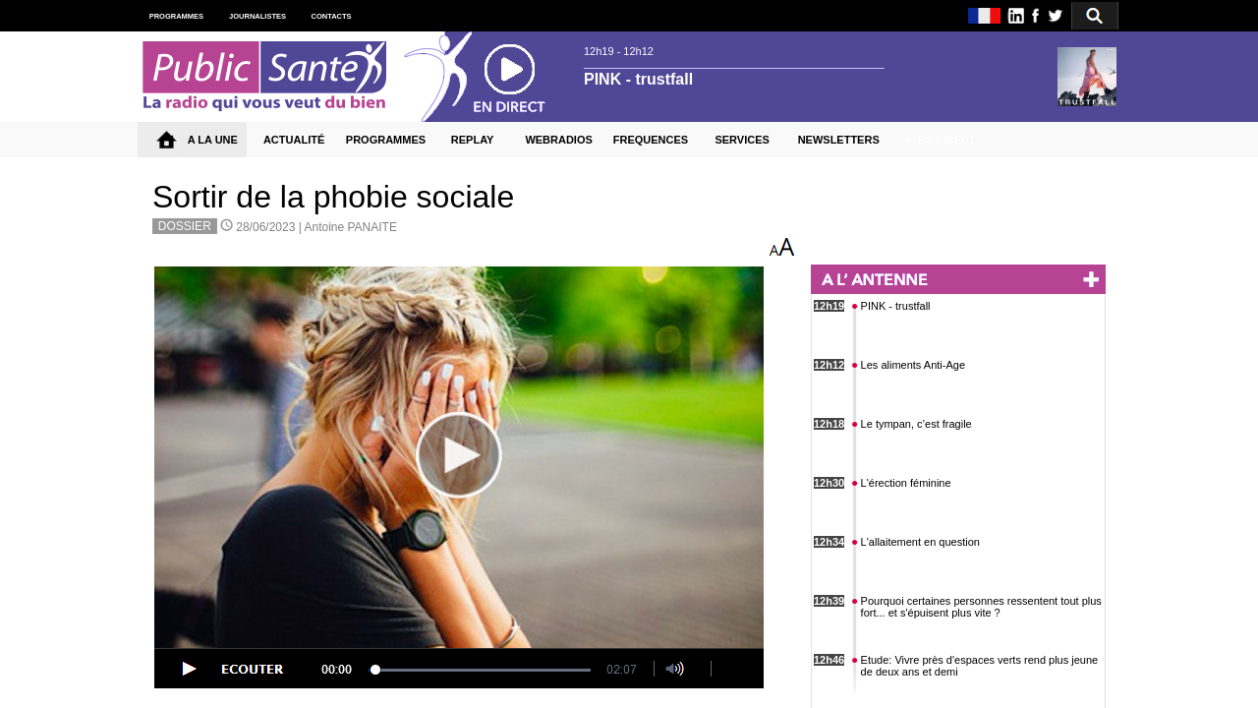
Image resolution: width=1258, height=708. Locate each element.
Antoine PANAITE (350, 227)
